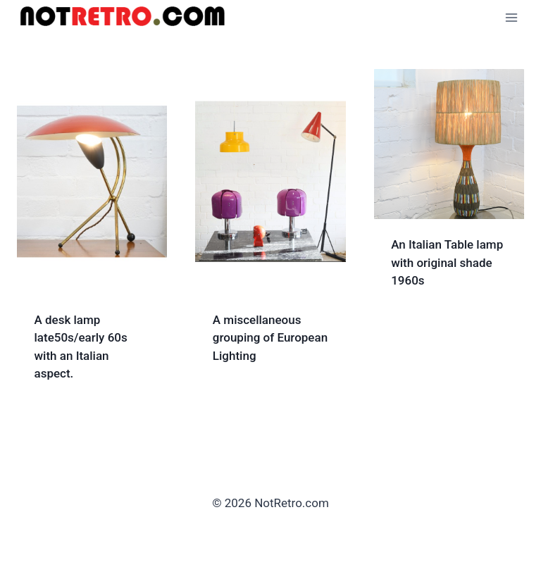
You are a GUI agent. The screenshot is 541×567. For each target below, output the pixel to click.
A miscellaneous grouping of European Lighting (270, 338)
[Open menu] (511, 17)
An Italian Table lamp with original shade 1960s (447, 262)
